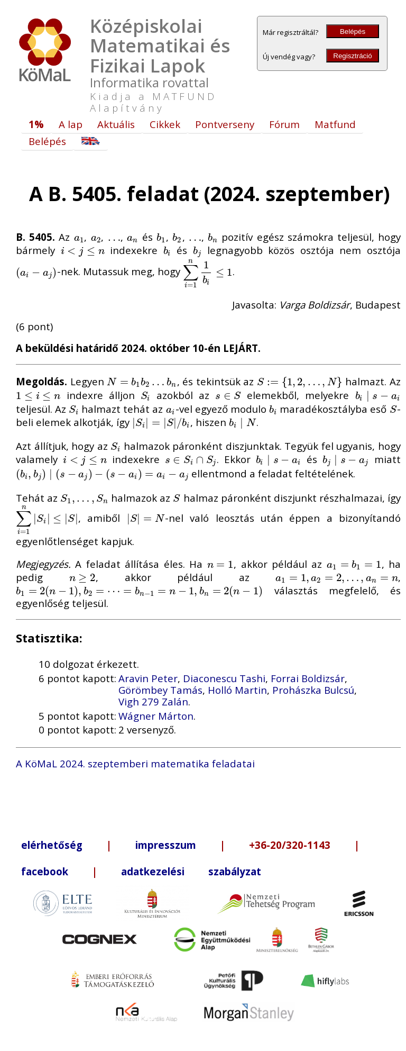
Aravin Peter (148, 678)
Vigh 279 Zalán (153, 701)
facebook (44, 871)
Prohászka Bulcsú (313, 689)
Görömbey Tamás (160, 689)
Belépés (352, 31)
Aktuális (116, 124)
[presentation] (79, 236)
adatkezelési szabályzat (191, 871)
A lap (70, 124)
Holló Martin (237, 689)
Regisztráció (352, 56)
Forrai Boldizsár (308, 678)
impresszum (165, 844)
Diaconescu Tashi (224, 678)
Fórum (284, 124)
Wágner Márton (155, 715)
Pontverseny (224, 124)
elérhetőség (51, 844)
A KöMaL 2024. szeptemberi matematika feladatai (135, 763)
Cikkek (165, 124)
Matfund (335, 124)
